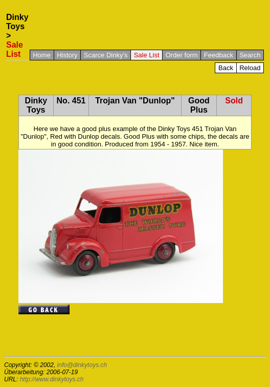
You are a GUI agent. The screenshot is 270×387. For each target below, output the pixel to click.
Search (249, 55)
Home (42, 55)
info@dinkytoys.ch (82, 365)
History (67, 55)
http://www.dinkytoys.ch (52, 379)
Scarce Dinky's (106, 55)
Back (225, 68)
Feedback (218, 55)
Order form (182, 55)
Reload (249, 68)
